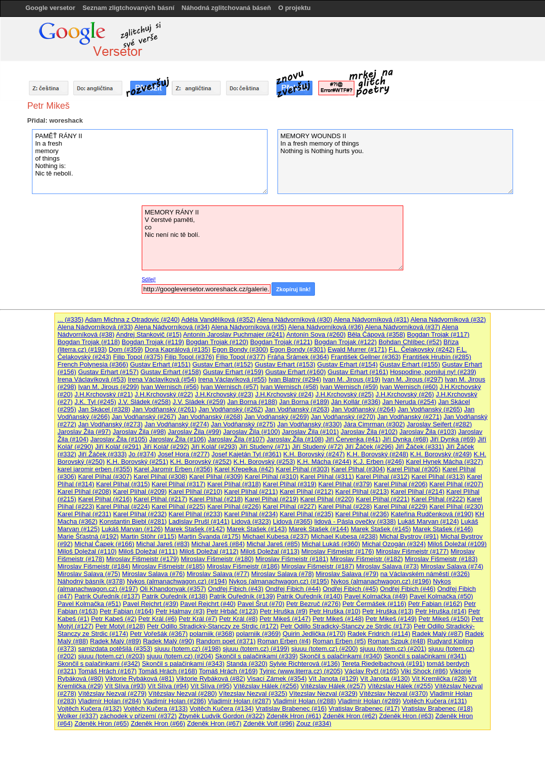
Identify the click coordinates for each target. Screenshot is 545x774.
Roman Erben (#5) (339, 641)
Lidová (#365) (293, 521)
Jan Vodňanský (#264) (363, 409)
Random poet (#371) (226, 641)
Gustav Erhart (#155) (410, 364)
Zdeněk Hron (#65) (101, 723)
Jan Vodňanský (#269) (277, 416)
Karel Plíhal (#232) (140, 514)
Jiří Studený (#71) (264, 446)
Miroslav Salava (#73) (387, 566)
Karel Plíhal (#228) (345, 506)
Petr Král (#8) (238, 618)
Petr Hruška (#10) (335, 611)
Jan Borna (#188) (252, 401)
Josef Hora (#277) (184, 454)
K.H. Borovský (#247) (314, 454)
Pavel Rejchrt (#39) (150, 603)
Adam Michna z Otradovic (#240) (132, 319)
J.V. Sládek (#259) (199, 401)
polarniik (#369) (258, 633)
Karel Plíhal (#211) (251, 491)
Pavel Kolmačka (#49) (376, 596)
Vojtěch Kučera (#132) (89, 708)
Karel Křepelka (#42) (244, 469)
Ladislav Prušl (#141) (199, 521)
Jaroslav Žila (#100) (251, 431)
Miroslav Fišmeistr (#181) (292, 559)
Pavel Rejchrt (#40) (208, 603)
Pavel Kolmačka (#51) (89, 603)
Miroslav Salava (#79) (347, 574)
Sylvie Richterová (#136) (304, 663)
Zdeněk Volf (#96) (268, 723)
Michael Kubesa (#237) (276, 536)
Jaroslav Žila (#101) (310, 431)
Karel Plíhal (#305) (414, 469)
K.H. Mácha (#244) (324, 461)
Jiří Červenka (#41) (353, 439)
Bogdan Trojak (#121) (281, 342)
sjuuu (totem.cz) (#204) (180, 656)
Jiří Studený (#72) (317, 446)
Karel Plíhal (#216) (105, 499)
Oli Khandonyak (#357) (173, 588)
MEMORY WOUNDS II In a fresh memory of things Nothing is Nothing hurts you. (395, 161)
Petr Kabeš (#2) (113, 618)
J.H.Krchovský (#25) (344, 394)
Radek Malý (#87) (438, 633)
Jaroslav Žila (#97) (84, 431)
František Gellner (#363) (366, 357)
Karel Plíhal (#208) (84, 491)
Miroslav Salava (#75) (88, 574)
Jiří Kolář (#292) (166, 446)
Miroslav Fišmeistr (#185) (168, 566)
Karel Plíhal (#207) (456, 484)
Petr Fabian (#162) (435, 603)
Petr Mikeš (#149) (391, 618)
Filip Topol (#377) (241, 357)
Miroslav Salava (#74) (452, 566)
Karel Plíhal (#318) (234, 484)
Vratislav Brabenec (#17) (364, 708)
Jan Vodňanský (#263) (297, 409)
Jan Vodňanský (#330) (309, 424)
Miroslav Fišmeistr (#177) (412, 551)
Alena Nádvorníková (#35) (248, 327)
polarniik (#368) (212, 633)
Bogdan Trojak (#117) (438, 334)
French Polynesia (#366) (92, 364)
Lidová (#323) (252, 521)
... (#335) (70, 319)
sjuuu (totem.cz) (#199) (256, 648)
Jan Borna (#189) (304, 401)
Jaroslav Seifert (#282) (439, 424)
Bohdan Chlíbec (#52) (409, 342)
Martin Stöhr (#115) (148, 536)
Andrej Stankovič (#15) (149, 334)
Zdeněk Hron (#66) (158, 723)
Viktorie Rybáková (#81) (140, 678)
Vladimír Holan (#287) (239, 701)
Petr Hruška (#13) (388, 611)
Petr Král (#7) (198, 618)
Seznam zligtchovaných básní (128, 7)
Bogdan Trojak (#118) (88, 342)
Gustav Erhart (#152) (222, 364)
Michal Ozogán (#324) (394, 544)
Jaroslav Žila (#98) (139, 431)
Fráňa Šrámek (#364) (298, 357)
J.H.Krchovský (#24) (284, 394)
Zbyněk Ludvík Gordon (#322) (222, 716)
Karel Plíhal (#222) (438, 499)
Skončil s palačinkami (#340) (340, 656)
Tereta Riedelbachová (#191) (383, 663)
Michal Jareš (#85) (273, 544)
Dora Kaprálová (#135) (178, 349)
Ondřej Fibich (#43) (236, 588)
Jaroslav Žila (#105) (118, 439)
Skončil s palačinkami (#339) (256, 656)
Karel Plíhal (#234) (251, 514)
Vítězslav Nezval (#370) (393, 693)
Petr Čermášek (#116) (374, 603)
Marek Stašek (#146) (443, 529)
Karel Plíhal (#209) (140, 491)
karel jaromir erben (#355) (94, 469)
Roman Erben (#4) (284, 641)
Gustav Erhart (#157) (108, 372)
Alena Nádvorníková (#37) (402, 327)
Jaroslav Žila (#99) (194, 431)
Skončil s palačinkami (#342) (98, 663)
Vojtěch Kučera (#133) (155, 708)
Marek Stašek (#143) (257, 529)
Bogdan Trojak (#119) (153, 342)
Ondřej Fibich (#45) (350, 588)
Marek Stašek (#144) (318, 529)
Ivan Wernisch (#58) (289, 386)
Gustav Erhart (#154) (347, 364)
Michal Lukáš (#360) (330, 544)
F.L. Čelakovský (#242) (422, 349)
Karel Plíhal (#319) (289, 484)
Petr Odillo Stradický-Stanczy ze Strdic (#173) (346, 626)
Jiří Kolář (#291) (118, 446)
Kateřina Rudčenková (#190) (432, 514)
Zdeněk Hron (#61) (294, 716)
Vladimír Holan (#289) (369, 701)
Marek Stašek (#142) (195, 529)
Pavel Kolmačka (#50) (441, 596)
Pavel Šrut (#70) (261, 603)
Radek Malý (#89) (115, 641)
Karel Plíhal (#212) (306, 491)
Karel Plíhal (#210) (196, 491)
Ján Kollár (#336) (355, 401)
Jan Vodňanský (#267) (144, 416)
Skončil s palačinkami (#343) (183, 663)
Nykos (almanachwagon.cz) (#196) (381, 581)
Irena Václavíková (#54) (162, 379)
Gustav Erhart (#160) (295, 372)
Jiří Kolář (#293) (214, 446)
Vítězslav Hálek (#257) (333, 686)
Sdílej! (149, 279)
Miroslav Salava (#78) (282, 574)
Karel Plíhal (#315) (123, 484)
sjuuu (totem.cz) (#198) (187, 648)
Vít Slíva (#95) (211, 686)
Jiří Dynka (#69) (453, 439)
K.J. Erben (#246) (378, 461)
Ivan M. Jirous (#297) (412, 379)
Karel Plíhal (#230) (456, 506)
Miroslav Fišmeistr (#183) (441, 559)
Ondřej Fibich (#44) (292, 588)
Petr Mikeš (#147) (285, 618)
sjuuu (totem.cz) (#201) (393, 648)
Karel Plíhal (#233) (196, 514)
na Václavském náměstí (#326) (425, 574)
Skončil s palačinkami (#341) (425, 656)
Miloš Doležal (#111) (148, 551)
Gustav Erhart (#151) (160, 364)
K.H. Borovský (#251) (137, 461)
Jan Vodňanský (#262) (231, 409)
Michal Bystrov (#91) (408, 536)
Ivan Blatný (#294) (295, 379)
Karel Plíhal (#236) (362, 514)
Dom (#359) (126, 349)
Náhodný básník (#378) (91, 581)
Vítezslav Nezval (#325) (253, 693)
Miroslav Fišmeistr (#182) (366, 559)
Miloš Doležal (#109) (457, 544)
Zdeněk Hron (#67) (214, 723)
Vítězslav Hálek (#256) (266, 686)
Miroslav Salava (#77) (218, 574)
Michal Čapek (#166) (104, 544)
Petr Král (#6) (157, 618)
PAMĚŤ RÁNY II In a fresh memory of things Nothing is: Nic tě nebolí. (150, 161)
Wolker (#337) (77, 716)
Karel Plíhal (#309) (216, 476)
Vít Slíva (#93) (125, 686)
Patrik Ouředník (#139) (242, 596)
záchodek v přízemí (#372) (138, 716)
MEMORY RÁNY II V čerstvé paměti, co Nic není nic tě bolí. (272, 237)
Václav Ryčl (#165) (371, 671)
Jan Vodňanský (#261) (164, 409)
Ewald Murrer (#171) (357, 349)
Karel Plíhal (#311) (327, 476)
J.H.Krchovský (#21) (103, 394)
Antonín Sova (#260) (315, 334)
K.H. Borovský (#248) (378, 454)
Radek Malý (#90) (168, 641)
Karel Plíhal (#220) (327, 499)
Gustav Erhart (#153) (285, 364)
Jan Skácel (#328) (104, 409)
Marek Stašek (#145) (381, 529)
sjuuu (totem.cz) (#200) (324, 648)
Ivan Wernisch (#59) (349, 386)
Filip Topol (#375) (137, 357)
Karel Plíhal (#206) (401, 484)
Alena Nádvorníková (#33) (95, 327)
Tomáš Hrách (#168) (167, 671)
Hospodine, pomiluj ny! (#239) (433, 372)
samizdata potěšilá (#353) (115, 648)
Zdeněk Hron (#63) (406, 716)
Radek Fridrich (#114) (378, 633)
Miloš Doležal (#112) (209, 551)
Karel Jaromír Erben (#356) (173, 469)
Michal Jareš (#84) (218, 544)
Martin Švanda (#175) (209, 536)
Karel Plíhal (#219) (271, 499)
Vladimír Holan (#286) (174, 701)
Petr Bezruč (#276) (313, 603)
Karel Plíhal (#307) (105, 476)
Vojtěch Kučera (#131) (435, 701)
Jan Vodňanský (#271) (409, 416)
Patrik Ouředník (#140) (310, 596)
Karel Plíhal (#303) (302, 469)
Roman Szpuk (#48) (397, 641)
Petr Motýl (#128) (120, 626)
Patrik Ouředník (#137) (107, 596)
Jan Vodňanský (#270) (343, 416)
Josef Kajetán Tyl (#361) (246, 454)
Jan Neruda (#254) (409, 401)
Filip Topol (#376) (189, 357)
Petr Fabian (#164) (127, 611)
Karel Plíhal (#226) (234, 506)
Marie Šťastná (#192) (88, 536)
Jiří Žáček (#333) (102, 454)
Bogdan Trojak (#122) (345, 342)
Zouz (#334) (313, 723)
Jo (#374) (142, 454)
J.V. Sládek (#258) (144, 401)
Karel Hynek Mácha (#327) (444, 461)
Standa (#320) (246, 663)
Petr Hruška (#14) (441, 611)
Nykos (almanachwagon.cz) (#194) (177, 581)
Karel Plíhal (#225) (179, 506)
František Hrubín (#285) (437, 357)
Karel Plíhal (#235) (306, 514)
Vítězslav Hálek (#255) (400, 686)
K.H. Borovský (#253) (264, 461)
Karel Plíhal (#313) (438, 476)
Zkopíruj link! (293, 289)
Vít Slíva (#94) (168, 686)
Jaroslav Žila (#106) (177, 439)
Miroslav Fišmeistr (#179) (142, 559)
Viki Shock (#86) (424, 671)
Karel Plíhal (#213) (362, 491)
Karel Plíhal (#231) (84, 514)
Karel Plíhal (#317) (179, 484)
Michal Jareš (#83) (163, 544)
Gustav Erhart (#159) (233, 372)
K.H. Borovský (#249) (441, 454)
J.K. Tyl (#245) (95, 401)
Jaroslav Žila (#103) (427, 431)
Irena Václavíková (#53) (91, 379)
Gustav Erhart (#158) (170, 372)
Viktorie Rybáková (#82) (211, 678)
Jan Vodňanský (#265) (430, 409)
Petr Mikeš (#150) (444, 618)
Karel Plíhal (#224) (123, 506)
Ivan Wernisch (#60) (409, 386)
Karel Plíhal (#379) (345, 484)
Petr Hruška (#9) (283, 611)
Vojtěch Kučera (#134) (222, 708)
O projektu (294, 7)
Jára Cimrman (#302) (374, 424)
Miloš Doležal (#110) (87, 551)
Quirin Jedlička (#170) (313, 633)
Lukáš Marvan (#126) (132, 529)
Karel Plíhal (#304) (358, 469)
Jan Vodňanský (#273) (110, 424)
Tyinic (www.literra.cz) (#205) (301, 671)
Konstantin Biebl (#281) (133, 521)
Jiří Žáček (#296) (369, 446)
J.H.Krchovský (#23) (224, 394)
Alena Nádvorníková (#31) (371, 319)
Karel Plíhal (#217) (161, 499)
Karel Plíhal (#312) (383, 476)
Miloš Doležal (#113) (270, 551)
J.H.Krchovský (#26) (405, 394)
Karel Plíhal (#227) (289, 506)
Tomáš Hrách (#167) (107, 671)
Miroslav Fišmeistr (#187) (317, 566)
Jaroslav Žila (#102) (368, 431)
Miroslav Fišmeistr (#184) (93, 566)
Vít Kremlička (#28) (439, 678)
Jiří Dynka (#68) (405, 439)
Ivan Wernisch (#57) (230, 386)
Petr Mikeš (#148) (338, 618)
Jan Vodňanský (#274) (176, 424)
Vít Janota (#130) (385, 678)
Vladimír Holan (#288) (304, 701)
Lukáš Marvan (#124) (428, 521)
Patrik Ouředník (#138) (175, 596)
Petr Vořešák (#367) (159, 633)
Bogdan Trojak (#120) (217, 342)
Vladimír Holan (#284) (109, 701)
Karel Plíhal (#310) (271, 476)
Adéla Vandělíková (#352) (218, 319)
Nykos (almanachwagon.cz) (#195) (279, 581)
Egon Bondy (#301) (298, 349)
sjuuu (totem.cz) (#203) (111, 656)
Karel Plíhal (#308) (161, 476)
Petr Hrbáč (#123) (232, 611)
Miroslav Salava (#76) (153, 574)
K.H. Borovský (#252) (201, 461)
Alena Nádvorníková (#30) (294, 319)
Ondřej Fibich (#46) (407, 588)
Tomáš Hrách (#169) (228, 671)
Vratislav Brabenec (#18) (437, 708)
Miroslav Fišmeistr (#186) (243, 566)
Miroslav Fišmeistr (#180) (217, 559)
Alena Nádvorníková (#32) (448, 319)
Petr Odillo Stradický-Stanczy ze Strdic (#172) (212, 626)
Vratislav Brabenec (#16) (291, 708)
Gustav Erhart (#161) (357, 372)
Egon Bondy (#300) (240, 349)
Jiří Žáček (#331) (419, 446)
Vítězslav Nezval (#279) (112, 693)
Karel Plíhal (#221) (383, 499)
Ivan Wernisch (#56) (170, 386)
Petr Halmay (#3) (180, 611)
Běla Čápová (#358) (376, 334)
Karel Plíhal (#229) (401, 506)
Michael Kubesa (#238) (344, 536)
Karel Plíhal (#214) (418, 491)
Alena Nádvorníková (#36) (325, 327)
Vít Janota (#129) (333, 678)
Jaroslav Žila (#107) (236, 439)
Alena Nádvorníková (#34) (172, 327)
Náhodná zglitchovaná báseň (226, 7)
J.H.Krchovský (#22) (164, 394)
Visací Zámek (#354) (277, 678)
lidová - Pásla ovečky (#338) (355, 521)
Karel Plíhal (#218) (216, 499)
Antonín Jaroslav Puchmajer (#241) (234, 334)
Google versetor (50, 7)
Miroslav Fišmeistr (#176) (337, 551)
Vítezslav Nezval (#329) (323, 693)
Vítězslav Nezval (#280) (182, 693)
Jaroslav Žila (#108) (295, 439)
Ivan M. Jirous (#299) (108, 386)
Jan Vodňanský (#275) (243, 424)
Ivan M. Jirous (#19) (351, 379)
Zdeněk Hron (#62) (350, 716)
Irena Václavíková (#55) (232, 379)
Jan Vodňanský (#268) (210, 416)
